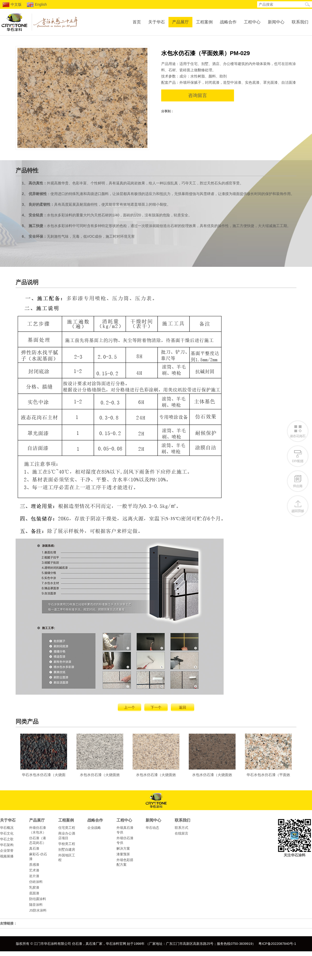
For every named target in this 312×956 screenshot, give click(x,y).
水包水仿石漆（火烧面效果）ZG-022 (99, 757)
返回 (182, 707)
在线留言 (181, 833)
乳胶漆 (34, 887)
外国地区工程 (66, 857)
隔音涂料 (36, 905)
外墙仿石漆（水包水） (37, 830)
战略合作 (228, 22)
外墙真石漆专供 (124, 830)
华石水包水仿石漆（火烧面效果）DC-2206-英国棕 (43, 757)
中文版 (12, 4)
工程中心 (252, 22)
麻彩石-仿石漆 (38, 856)
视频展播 (7, 856)
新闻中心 (276, 22)
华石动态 (152, 828)
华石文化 (7, 833)
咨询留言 (197, 95)
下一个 (156, 707)
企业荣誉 (7, 850)
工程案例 (204, 22)
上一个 (129, 707)
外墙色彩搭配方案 (124, 862)
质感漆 (34, 865)
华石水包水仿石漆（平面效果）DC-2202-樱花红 (268, 757)
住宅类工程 (66, 828)
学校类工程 (66, 844)
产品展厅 (180, 22)
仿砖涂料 (36, 882)
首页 (137, 22)
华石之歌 (7, 839)
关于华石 (156, 22)
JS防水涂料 (38, 910)
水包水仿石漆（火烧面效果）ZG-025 (212, 757)
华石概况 (7, 828)
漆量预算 (123, 854)
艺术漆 (34, 870)
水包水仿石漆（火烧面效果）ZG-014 (156, 757)
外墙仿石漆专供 (124, 840)
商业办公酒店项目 (66, 835)
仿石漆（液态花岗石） (37, 840)
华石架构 (7, 845)
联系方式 (181, 828)
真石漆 (34, 848)
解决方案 (123, 848)
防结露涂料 (37, 899)
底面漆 (34, 893)
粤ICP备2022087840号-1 (277, 944)
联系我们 (300, 22)
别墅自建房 (66, 849)
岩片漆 (34, 876)
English (37, 4)
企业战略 (94, 828)
